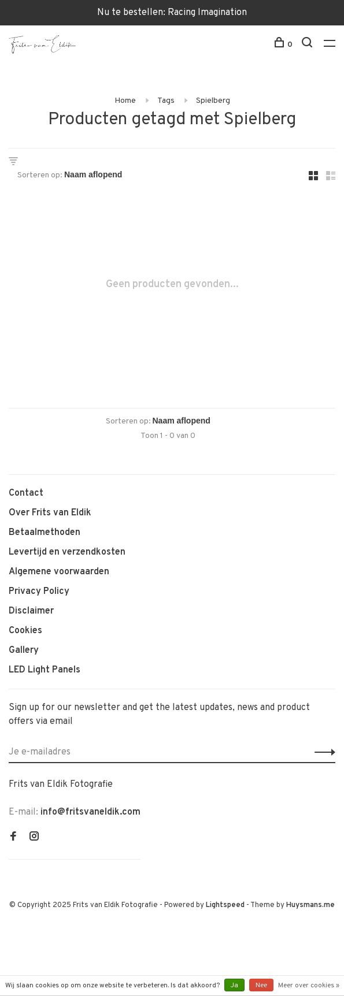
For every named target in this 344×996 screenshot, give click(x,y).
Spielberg (213, 101)
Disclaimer (31, 611)
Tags (166, 101)
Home (125, 101)
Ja (234, 985)
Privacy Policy (39, 591)
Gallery (24, 650)
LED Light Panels (44, 670)
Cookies (25, 631)
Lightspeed (225, 905)
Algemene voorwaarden (59, 572)
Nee (261, 985)
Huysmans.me (310, 905)
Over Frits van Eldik (50, 513)
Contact (26, 493)
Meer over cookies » (308, 985)
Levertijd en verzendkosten (67, 552)
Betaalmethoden (44, 532)
